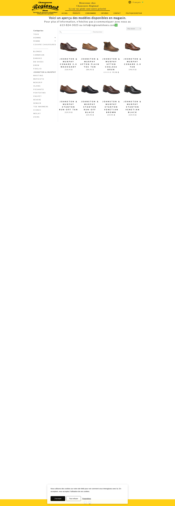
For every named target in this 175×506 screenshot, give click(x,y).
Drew (36, 65)
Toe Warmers (40, 107)
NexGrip (38, 82)
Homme (37, 38)
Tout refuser (73, 499)
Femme (36, 41)
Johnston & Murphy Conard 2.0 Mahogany (69, 63)
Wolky (37, 113)
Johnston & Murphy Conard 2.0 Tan (133, 63)
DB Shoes (38, 62)
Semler (37, 103)
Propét (37, 96)
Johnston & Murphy (44, 72)
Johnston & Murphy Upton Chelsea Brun (111, 64)
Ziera (36, 117)
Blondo (37, 51)
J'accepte (57, 499)
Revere (37, 100)
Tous (36, 34)
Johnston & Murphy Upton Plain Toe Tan (89, 63)
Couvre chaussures (44, 44)
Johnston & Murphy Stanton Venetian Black (133, 107)
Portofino (39, 93)
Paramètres (86, 499)
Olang (37, 86)
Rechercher (97, 32)
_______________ (40, 48)
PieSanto (38, 89)
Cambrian (38, 55)
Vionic (37, 110)
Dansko (37, 58)
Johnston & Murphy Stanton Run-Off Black (90, 107)
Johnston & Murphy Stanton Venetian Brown (111, 107)
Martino (38, 75)
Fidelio (37, 69)
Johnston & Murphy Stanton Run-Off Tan (68, 105)
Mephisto (38, 79)
